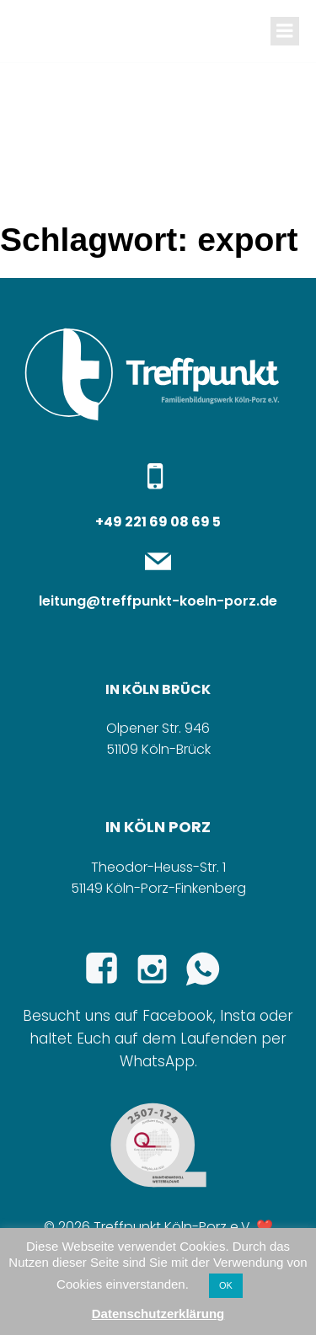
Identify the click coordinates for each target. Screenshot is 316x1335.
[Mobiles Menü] (284, 31)
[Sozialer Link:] (209, 969)
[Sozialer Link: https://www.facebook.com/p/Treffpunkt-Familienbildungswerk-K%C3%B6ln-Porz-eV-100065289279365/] (108, 969)
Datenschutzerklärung (158, 1313)
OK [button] (226, 1285)
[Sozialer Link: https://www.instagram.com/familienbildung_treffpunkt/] (158, 969)
